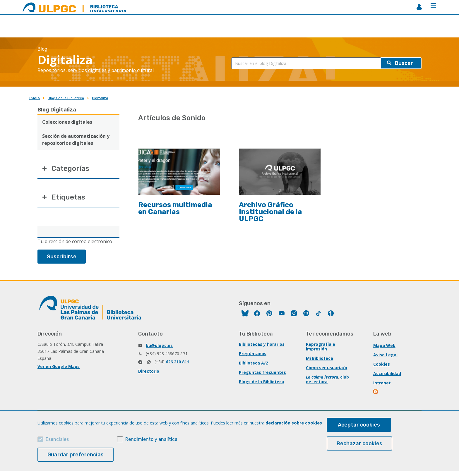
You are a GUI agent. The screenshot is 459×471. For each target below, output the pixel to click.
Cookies (381, 364)
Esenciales (57, 439)
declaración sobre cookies (294, 423)
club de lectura (327, 379)
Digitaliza (100, 98)
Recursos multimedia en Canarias (175, 208)
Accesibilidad (387, 373)
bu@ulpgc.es (159, 345)
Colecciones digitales (67, 122)
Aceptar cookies (359, 425)
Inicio (34, 98)
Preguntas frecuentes (262, 372)
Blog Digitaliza (56, 109)
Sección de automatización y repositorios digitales (75, 139)
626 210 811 (177, 362)
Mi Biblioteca (319, 358)
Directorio (148, 371)
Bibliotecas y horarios (262, 344)
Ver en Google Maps (58, 366)
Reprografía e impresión (320, 346)
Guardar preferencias (75, 454)
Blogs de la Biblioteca (66, 98)
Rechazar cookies (359, 443)
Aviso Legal (385, 354)
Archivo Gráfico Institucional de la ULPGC (270, 211)
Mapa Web (384, 345)
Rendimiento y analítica (151, 439)
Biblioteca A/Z (253, 363)
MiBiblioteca (419, 7)
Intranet (382, 383)
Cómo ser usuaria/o (326, 367)
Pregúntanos (252, 353)
